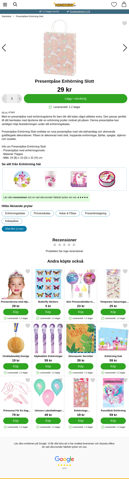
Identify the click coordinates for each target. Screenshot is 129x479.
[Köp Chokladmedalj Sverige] (16, 366)
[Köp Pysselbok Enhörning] (113, 421)
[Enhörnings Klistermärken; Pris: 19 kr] (81, 397)
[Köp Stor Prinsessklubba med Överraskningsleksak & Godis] (80, 312)
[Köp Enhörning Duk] (113, 366)
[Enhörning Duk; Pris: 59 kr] (113, 342)
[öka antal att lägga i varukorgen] (19, 98)
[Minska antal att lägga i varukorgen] (4, 98)
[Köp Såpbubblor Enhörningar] (48, 366)
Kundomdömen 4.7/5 (80, 11)
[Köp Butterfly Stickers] (48, 312)
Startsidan (6, 16)
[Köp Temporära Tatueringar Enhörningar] (113, 312)
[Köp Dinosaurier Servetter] (80, 366)
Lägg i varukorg (75, 98)
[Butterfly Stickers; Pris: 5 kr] (48, 288)
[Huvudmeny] (5, 4)
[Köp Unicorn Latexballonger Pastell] (48, 421)
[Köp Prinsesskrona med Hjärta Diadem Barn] (16, 312)
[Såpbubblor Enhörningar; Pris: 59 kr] (48, 342)
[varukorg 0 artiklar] (124, 4)
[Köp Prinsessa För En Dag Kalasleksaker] (16, 421)
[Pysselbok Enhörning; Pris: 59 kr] (113, 397)
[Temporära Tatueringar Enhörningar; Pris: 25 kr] (113, 288)
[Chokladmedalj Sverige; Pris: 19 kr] (16, 342)
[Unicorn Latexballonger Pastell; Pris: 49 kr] (48, 397)
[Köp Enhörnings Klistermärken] (80, 421)
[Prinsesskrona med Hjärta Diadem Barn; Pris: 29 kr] (16, 288)
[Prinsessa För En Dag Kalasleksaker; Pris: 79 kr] (16, 397)
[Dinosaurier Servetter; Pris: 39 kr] (81, 342)
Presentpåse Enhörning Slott (29, 16)
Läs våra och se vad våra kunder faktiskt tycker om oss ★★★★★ (45, 197)
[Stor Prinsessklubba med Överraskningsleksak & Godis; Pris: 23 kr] (81, 288)
